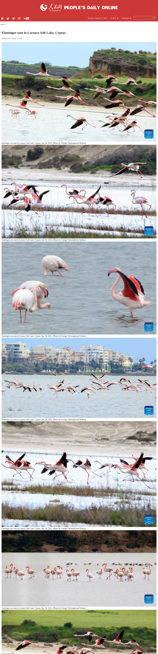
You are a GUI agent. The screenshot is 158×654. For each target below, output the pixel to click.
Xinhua (4, 38)
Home (2, 24)
